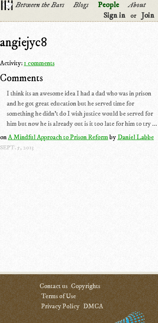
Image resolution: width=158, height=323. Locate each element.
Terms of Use (58, 296)
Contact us (53, 286)
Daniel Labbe (135, 137)
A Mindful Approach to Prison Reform (58, 137)
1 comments (39, 63)
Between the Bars (40, 5)
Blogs (80, 5)
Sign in (114, 15)
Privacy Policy (60, 306)
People (108, 5)
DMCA (93, 306)
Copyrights (85, 286)
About (136, 5)
